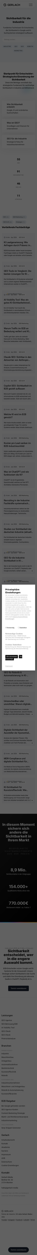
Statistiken (23, 627)
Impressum (9, 666)
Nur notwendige (13, 658)
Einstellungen (9, 619)
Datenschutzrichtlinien (20, 617)
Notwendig (10, 627)
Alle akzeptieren (11, 656)
